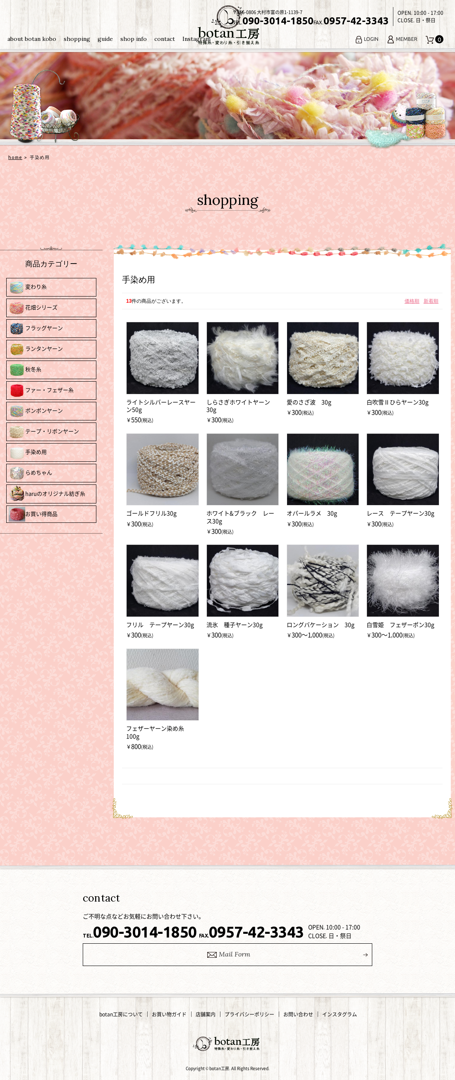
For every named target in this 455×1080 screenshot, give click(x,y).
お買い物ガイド (169, 1014)
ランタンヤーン (36, 349)
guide (105, 39)
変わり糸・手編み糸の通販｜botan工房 (227, 25)
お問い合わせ (298, 1014)
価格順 (412, 301)
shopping (77, 39)
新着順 (431, 301)
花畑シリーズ (33, 308)
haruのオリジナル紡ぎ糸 (47, 494)
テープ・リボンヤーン (44, 432)
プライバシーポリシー (249, 1014)
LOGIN (366, 39)
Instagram (196, 39)
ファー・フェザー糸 (41, 390)
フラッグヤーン (36, 328)
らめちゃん (30, 473)
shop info (133, 39)
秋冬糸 (25, 370)
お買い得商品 (33, 514)
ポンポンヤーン (36, 411)
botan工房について (121, 1014)
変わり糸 (28, 287)
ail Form (227, 954)
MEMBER (402, 39)
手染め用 (28, 452)
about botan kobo (31, 39)
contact (164, 39)
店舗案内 (206, 1014)
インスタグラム (339, 1014)
